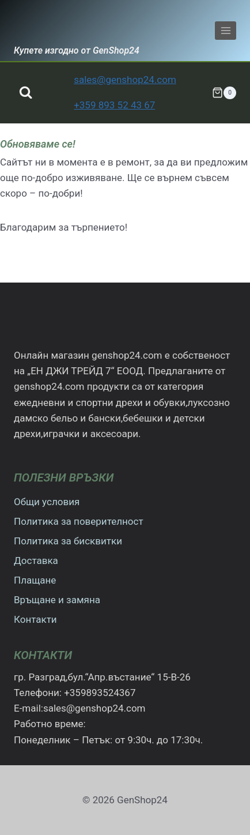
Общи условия (46, 501)
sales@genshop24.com (125, 79)
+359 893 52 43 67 (114, 105)
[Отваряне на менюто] (225, 30)
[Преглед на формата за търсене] (25, 92)
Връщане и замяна (57, 599)
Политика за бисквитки (68, 541)
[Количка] (224, 92)
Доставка (36, 560)
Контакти (35, 619)
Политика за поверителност (78, 521)
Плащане (35, 580)
